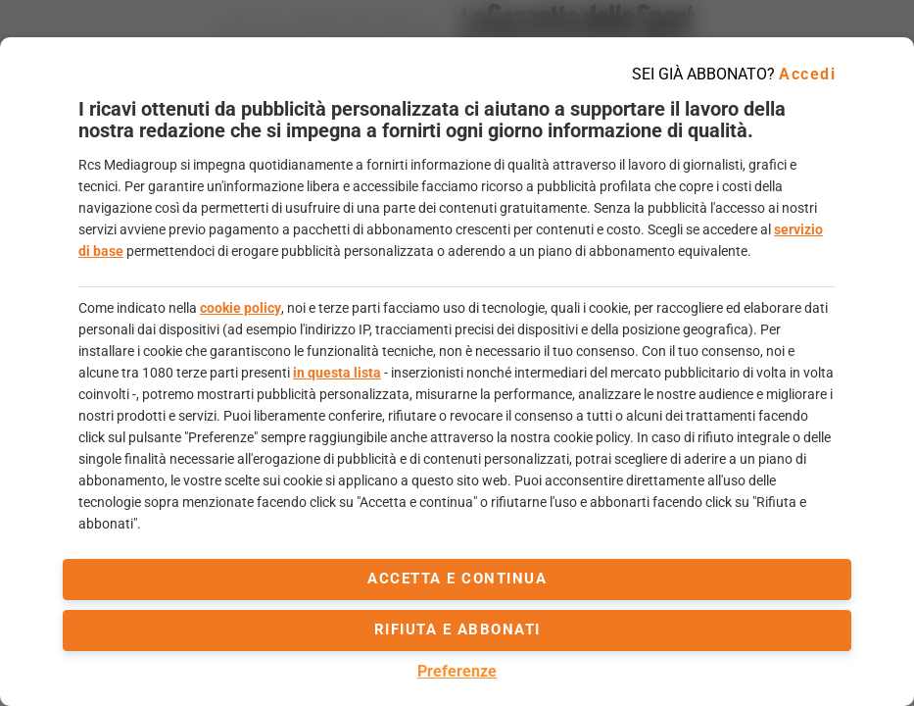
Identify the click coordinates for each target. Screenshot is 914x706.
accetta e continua (457, 578)
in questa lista (337, 372)
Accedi (807, 74)
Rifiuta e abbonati (457, 629)
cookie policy (240, 308)
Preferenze (457, 671)
